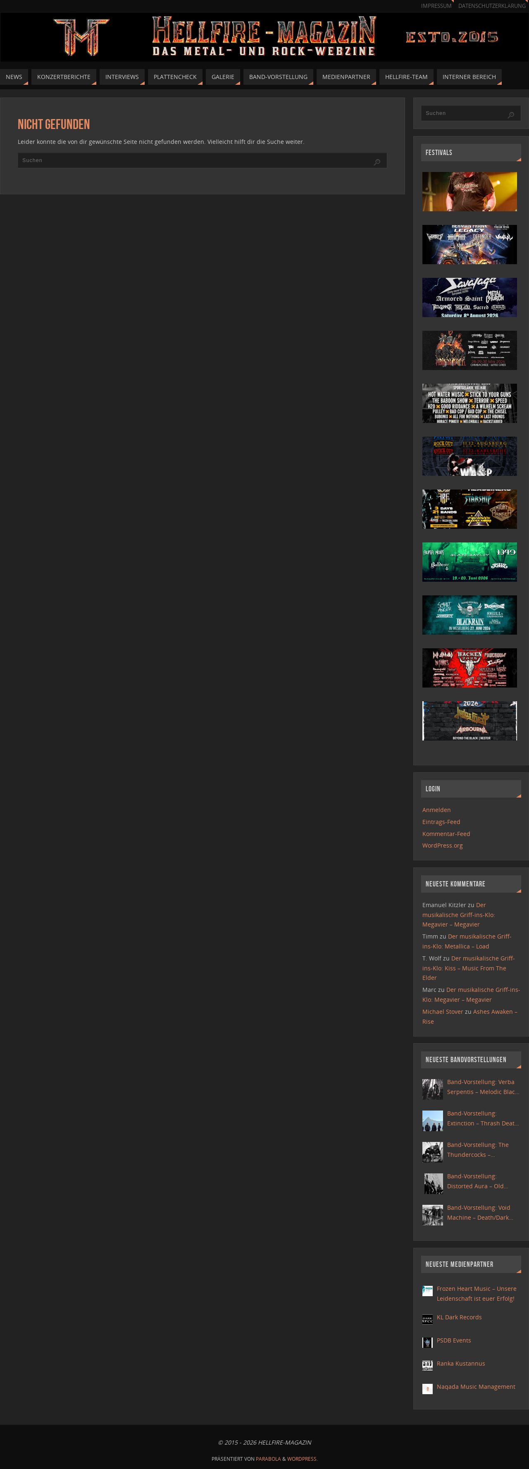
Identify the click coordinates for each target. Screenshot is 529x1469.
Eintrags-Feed (441, 822)
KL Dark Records (459, 1317)
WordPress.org (442, 845)
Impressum (436, 6)
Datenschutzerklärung (492, 6)
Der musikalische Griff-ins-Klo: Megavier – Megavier (458, 915)
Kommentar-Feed (446, 834)
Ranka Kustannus (461, 1363)
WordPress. (302, 1458)
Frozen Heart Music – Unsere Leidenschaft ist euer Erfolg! (477, 1293)
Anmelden (436, 810)
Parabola (268, 1458)
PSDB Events (454, 1340)
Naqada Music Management (476, 1386)
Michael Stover (442, 1011)
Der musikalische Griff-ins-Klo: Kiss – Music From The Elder (468, 968)
